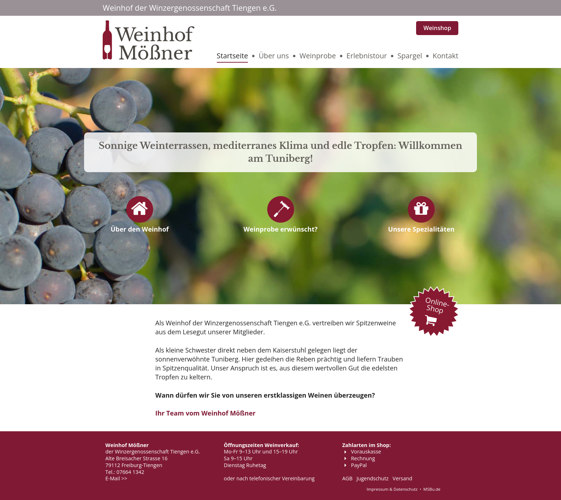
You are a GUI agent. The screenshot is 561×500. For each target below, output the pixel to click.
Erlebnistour (366, 55)
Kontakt (445, 55)
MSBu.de (431, 489)
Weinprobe (317, 55)
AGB (347, 478)
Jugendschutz (373, 478)
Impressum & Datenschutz (392, 489)
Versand (402, 478)
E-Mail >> (116, 478)
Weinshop (437, 28)
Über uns (274, 55)
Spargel (409, 55)
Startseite (232, 55)
